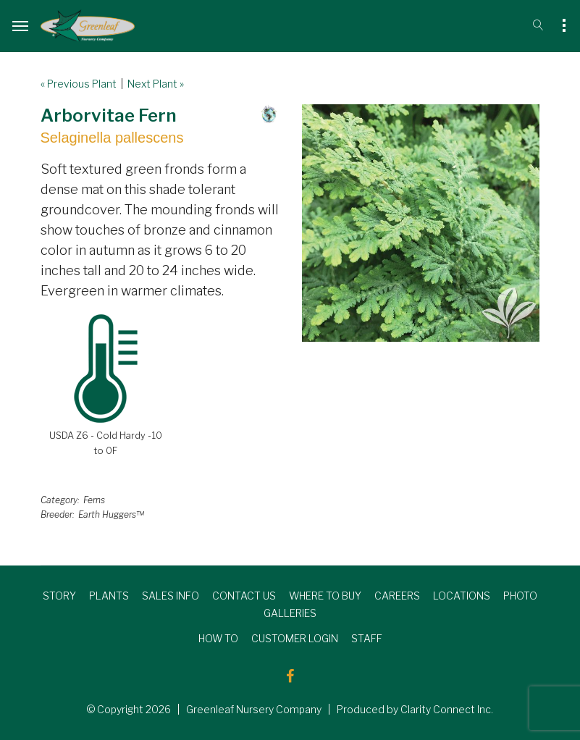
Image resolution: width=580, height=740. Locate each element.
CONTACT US (244, 595)
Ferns (94, 500)
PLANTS (109, 595)
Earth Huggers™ (111, 514)
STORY (59, 595)
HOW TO (218, 638)
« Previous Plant (79, 83)
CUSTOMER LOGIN (294, 638)
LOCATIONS (461, 595)
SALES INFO (170, 595)
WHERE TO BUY (325, 595)
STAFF (366, 638)
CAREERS (397, 595)
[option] (420, 223)
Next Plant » (155, 83)
